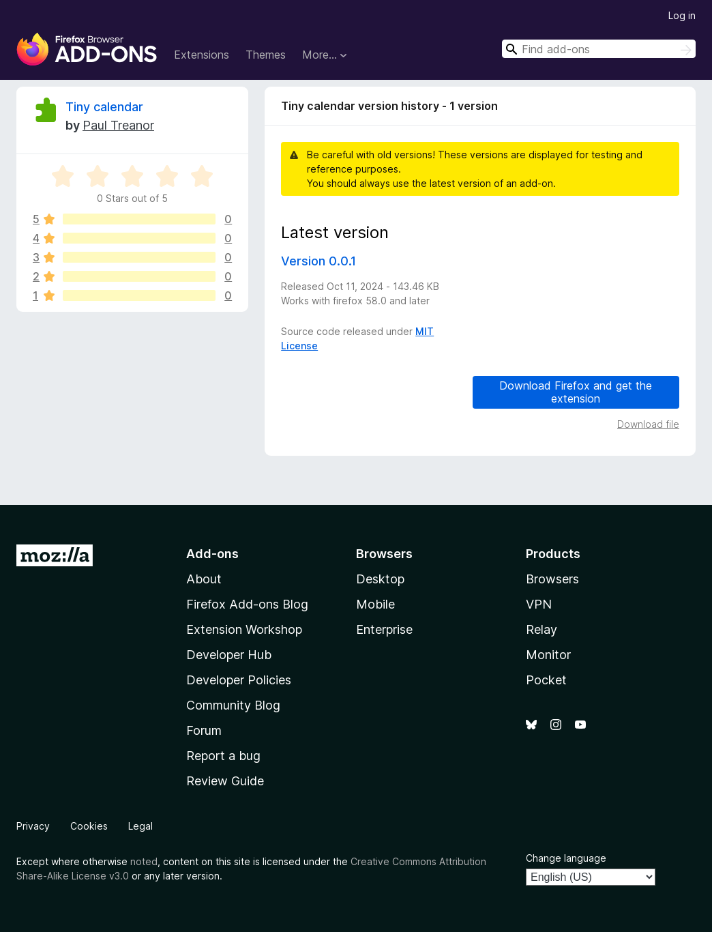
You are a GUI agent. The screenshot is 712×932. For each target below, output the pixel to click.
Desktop (380, 579)
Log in (682, 15)
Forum (204, 730)
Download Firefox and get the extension (575, 392)
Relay (541, 629)
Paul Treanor (118, 125)
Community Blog (233, 705)
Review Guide (225, 781)
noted (144, 861)
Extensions (201, 54)
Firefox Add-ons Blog (247, 604)
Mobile (375, 604)
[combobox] (599, 49)
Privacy (33, 826)
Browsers (552, 579)
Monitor (548, 654)
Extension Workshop (244, 629)
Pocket (546, 680)
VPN (539, 604)
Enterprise (384, 629)
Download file (648, 424)
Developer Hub (228, 654)
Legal (140, 826)
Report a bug (223, 755)
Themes (266, 54)
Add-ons (212, 554)
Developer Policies (238, 680)
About (204, 579)
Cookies (89, 826)
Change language (566, 858)
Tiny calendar (104, 107)
